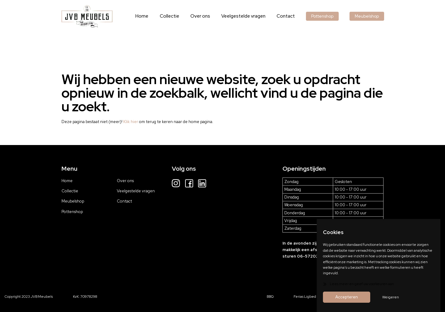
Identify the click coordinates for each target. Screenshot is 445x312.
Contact (289, 16)
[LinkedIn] (202, 183)
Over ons (206, 16)
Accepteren (346, 297)
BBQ (270, 296)
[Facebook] (189, 183)
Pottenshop (324, 16)
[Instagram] (176, 183)
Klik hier (130, 121)
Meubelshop (367, 16)
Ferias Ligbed (305, 296)
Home (151, 16)
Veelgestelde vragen (248, 16)
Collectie (177, 16)
